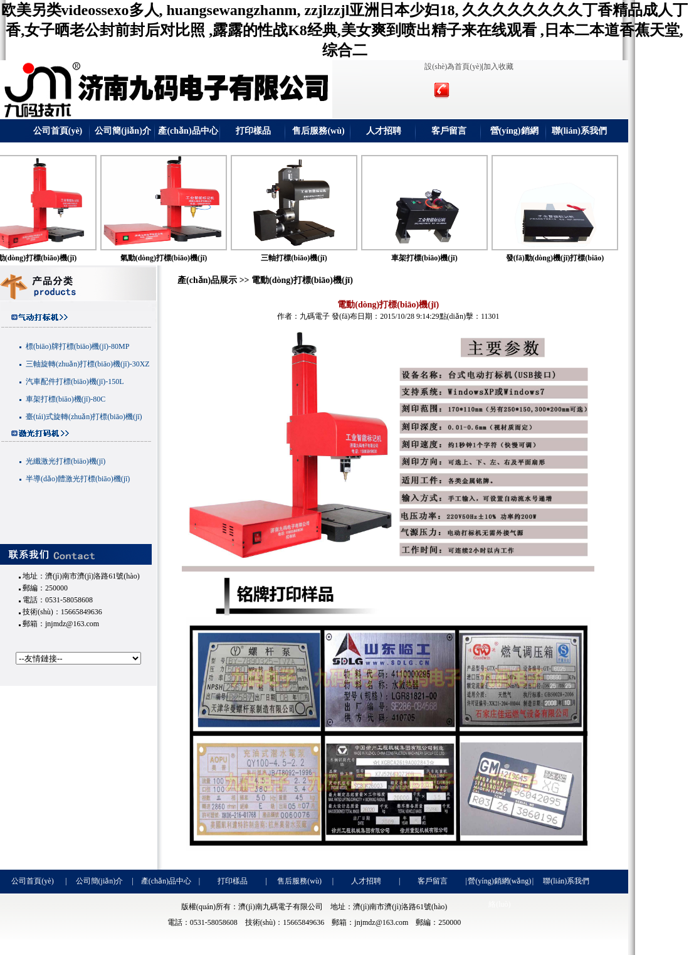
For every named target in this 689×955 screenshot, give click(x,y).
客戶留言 (448, 131)
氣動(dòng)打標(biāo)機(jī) (173, 257)
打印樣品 (253, 131)
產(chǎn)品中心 (188, 131)
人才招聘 (383, 131)
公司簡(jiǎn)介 (123, 131)
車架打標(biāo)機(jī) (433, 257)
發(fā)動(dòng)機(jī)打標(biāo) (564, 257)
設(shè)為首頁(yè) (452, 66)
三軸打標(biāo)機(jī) (303, 257)
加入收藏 (498, 66)
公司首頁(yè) (58, 131)
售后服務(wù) (318, 131)
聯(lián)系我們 (579, 131)
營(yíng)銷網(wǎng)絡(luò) (514, 134)
